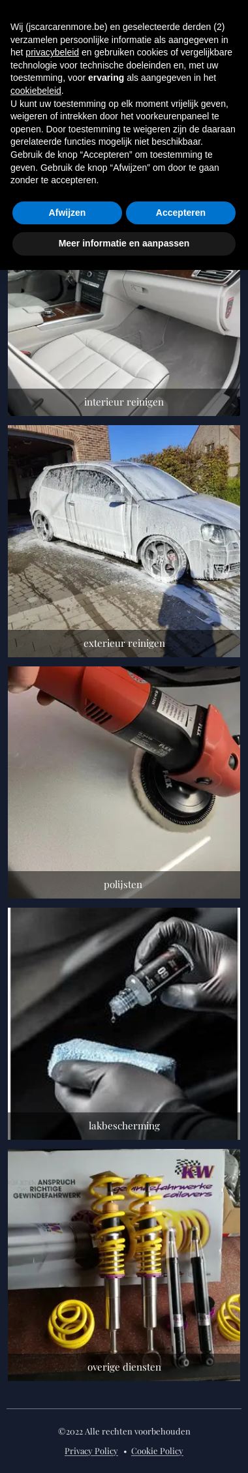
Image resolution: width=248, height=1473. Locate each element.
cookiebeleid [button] (35, 90)
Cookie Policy (157, 1450)
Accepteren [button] (181, 212)
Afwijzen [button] (67, 212)
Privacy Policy (91, 1450)
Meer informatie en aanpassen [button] (124, 243)
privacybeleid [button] (52, 52)
